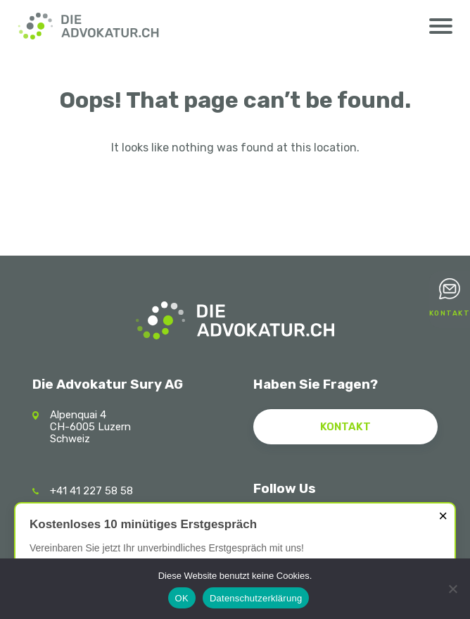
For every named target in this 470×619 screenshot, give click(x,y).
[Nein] (452, 589)
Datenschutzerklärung (256, 598)
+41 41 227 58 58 (91, 490)
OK (182, 598)
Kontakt (450, 313)
